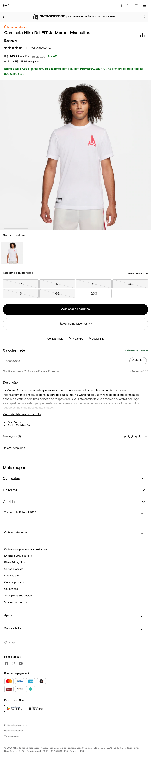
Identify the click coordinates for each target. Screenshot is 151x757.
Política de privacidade (15, 725)
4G (93, 284)
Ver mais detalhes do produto (22, 414)
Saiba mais (17, 73)
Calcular (138, 360)
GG (57, 293)
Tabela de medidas (137, 273)
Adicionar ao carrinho (75, 309)
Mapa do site (11, 575)
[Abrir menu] (144, 5)
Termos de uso (11, 735)
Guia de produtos (14, 582)
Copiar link (96, 338)
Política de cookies (13, 730)
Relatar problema (14, 448)
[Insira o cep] (75, 361)
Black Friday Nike (14, 562)
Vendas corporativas (16, 602)
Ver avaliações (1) (41, 47)
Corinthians (11, 589)
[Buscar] (120, 5)
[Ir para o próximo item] (144, 17)
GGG (93, 293)
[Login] (128, 5)
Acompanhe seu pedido (18, 595)
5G (130, 284)
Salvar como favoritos (75, 324)
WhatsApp (75, 338)
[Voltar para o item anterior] (3, 17)
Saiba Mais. (114, 16)
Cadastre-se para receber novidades (25, 549)
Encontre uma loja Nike (18, 555)
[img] (136, 5)
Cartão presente (13, 569)
